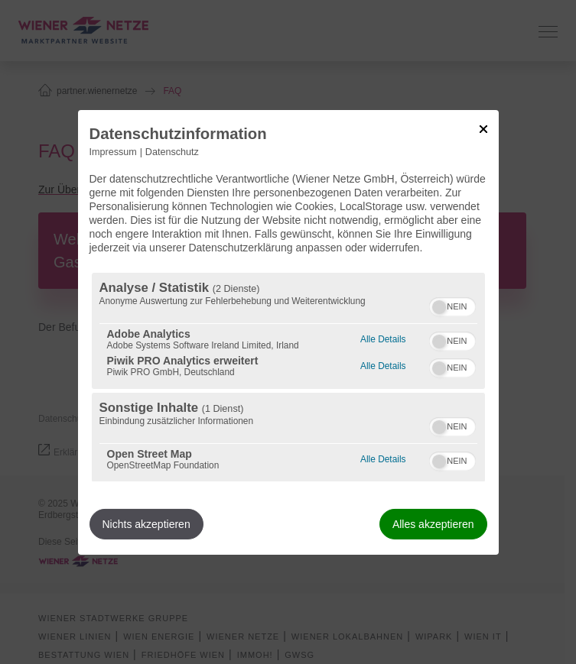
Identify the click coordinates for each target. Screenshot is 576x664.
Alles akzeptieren (433, 524)
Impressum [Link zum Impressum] (113, 151)
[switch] (452, 305)
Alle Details (382, 337)
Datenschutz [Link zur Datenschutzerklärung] (172, 151)
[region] (288, 377)
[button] (439, 307)
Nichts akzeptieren (146, 524)
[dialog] (288, 331)
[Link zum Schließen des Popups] (483, 128)
